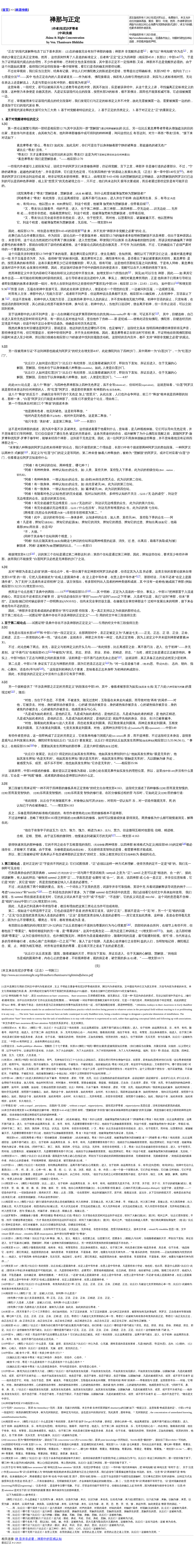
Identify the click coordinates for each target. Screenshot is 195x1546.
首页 (5, 9)
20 (38, 631)
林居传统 (22, 9)
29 (40, 891)
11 (9, 288)
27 (113, 835)
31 (159, 930)
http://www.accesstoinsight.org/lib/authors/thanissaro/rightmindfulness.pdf (47, 975)
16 (32, 553)
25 (12, 691)
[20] (4, 1311)
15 (25, 451)
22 (119, 657)
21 (50, 651)
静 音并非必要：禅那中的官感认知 (38, 1538)
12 (7, 298)
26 (32, 745)
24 (41, 668)
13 (157, 313)
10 (177, 282)
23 (107, 662)
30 (128, 924)
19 (88, 590)
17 (138, 576)
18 (67, 590)
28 (184, 843)
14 (76, 420)
